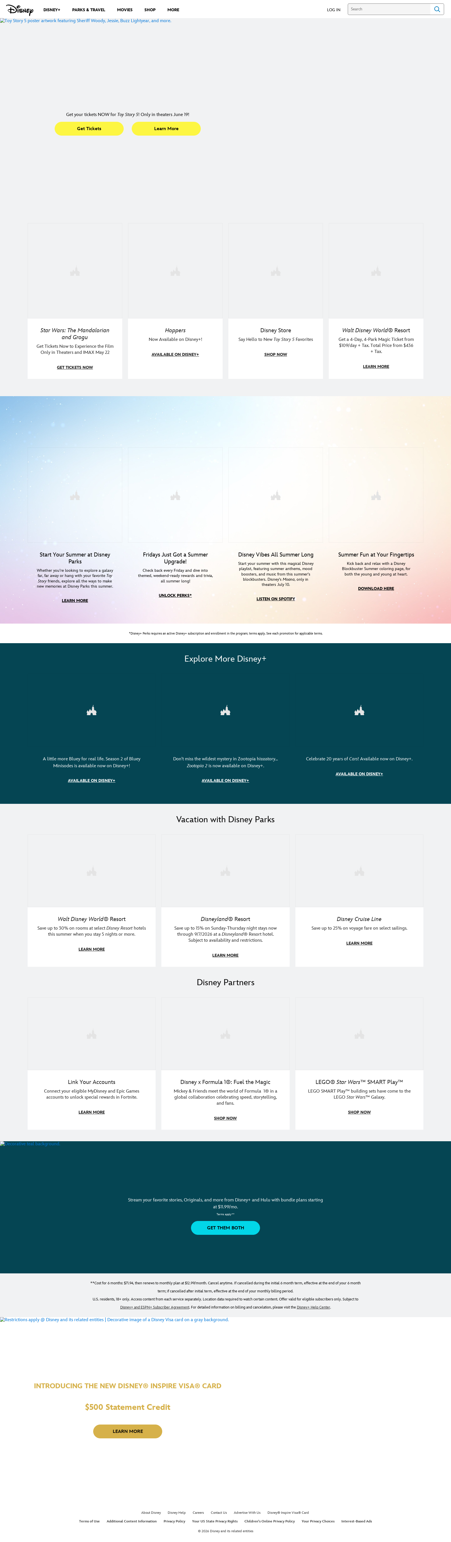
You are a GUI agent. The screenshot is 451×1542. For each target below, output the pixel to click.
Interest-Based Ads (356, 1529)
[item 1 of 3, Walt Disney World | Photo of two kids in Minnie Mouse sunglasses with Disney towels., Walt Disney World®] (92, 879)
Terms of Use (89, 1529)
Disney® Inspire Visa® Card (288, 1521)
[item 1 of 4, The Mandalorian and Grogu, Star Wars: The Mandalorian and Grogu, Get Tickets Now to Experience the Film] (75, 270)
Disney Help (177, 1521)
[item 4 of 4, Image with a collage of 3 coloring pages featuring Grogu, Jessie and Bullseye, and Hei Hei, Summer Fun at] (376, 505)
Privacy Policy (174, 1529)
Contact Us (219, 1521)
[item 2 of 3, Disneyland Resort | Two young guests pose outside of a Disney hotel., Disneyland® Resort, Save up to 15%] (225, 879)
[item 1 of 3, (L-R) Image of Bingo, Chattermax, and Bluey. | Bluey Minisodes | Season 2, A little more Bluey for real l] (92, 719)
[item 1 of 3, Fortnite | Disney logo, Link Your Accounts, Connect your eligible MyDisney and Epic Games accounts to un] (92, 1042)
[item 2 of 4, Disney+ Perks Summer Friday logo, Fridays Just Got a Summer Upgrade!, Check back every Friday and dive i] (175, 505)
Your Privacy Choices (318, 1529)
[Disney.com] (19, 10)
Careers (198, 1521)
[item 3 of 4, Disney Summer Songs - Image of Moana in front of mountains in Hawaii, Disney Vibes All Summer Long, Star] (275, 505)
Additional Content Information (132, 1529)
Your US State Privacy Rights (215, 1529)
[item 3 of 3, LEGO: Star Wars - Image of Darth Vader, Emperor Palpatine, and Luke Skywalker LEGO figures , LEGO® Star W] (359, 1042)
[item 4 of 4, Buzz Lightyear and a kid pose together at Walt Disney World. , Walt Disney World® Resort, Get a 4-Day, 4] (376, 270)
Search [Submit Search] (437, 9)
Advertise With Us (247, 1521)
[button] (337, 9)
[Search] (389, 9)
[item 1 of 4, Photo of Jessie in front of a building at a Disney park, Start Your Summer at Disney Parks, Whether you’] (75, 505)
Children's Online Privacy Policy (269, 1529)
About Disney (151, 1521)
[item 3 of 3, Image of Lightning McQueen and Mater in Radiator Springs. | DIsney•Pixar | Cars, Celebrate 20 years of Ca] (359, 719)
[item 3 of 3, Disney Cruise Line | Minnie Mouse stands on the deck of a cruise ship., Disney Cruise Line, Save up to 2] (359, 879)
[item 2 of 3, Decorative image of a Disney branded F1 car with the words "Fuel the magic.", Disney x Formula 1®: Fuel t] (225, 1042)
